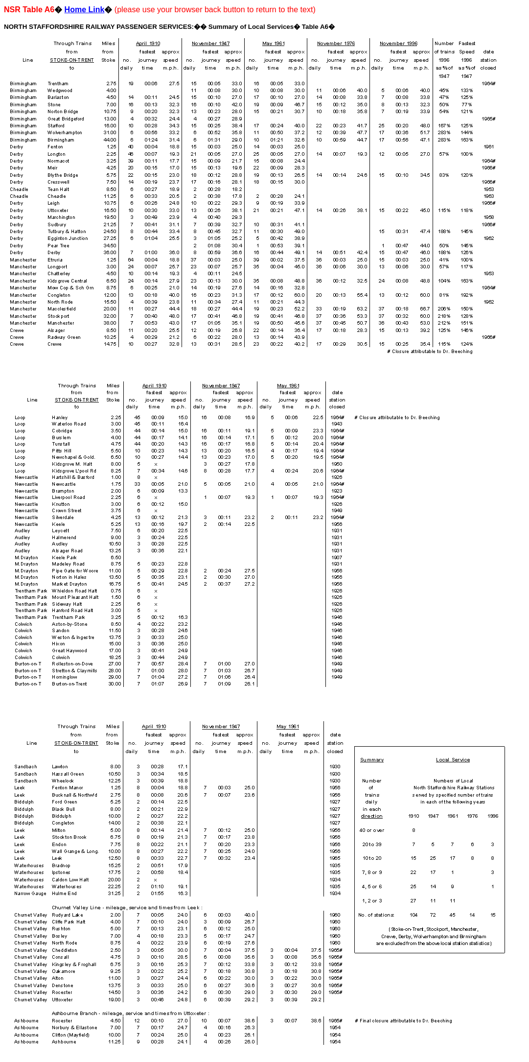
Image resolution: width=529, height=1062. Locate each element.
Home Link (85, 9)
